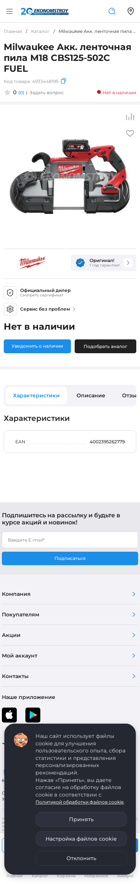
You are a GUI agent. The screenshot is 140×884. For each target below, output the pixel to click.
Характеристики (36, 395)
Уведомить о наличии (37, 346)
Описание (91, 395)
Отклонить (81, 858)
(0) (21, 92)
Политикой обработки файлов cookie (79, 802)
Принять (81, 819)
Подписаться (70, 558)
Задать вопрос (46, 92)
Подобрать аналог (105, 346)
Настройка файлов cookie (81, 838)
